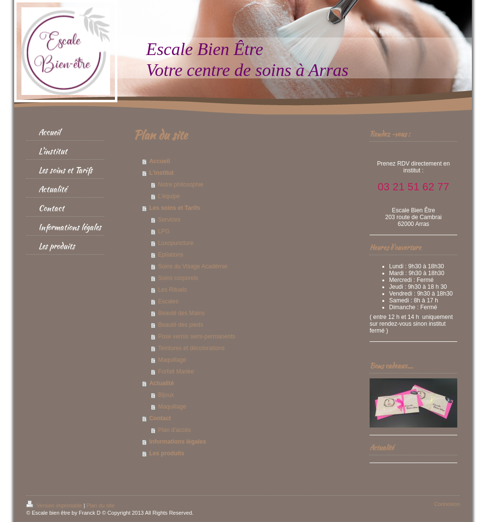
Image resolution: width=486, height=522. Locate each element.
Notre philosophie (180, 184)
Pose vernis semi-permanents (196, 336)
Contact (160, 418)
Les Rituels (172, 289)
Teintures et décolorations (191, 348)
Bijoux (166, 395)
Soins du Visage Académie (192, 266)
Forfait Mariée (176, 371)
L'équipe (169, 196)
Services (169, 219)
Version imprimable (55, 505)
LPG (163, 231)
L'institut (161, 172)
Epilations (170, 254)
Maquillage (172, 359)
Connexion (447, 504)
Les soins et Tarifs (174, 208)
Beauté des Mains (181, 313)
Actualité (161, 383)
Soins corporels (178, 278)
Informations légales (177, 441)
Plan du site (100, 505)
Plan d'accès (174, 430)
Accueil (159, 161)
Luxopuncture (175, 243)
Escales (168, 301)
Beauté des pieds (180, 324)
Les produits (166, 453)
